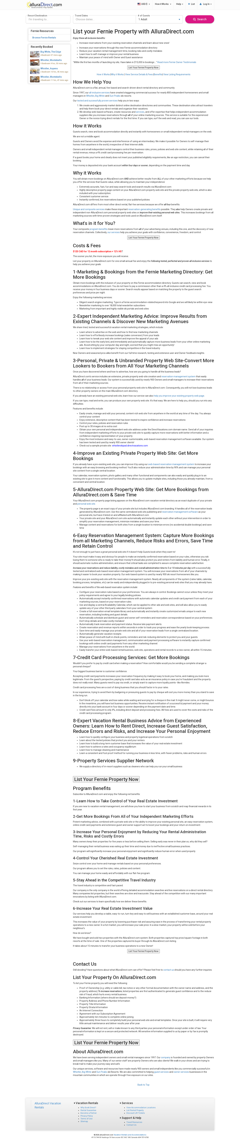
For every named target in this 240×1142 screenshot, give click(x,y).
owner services (181, 1072)
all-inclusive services (99, 92)
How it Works (163, 4)
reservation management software (180, 512)
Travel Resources (134, 1122)
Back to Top (143, 1084)
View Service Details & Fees (139, 74)
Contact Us (131, 1125)
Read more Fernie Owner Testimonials (176, 62)
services (140, 112)
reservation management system (178, 376)
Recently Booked (42, 46)
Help (179, 4)
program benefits (98, 229)
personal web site (86, 504)
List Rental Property (135, 1110)
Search (199, 19)
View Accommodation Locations (141, 1107)
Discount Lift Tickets (135, 1113)
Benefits (158, 74)
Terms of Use (86, 1119)
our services (113, 232)
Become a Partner (89, 1113)
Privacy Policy (87, 1116)
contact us (168, 970)
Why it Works (117, 74)
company (165, 1057)
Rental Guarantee (88, 1110)
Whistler (90, 96)
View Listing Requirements (176, 74)
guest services (161, 1072)
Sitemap (84, 1121)
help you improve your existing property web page (179, 395)
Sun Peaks (115, 96)
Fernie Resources (42, 31)
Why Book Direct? (88, 1107)
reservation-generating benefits (144, 209)
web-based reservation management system (171, 464)
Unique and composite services (89, 209)
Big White (100, 96)
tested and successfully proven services (97, 100)
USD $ (143, 4)
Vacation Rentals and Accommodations (130, 1135)
